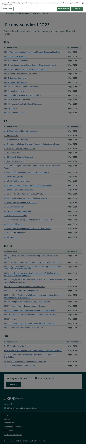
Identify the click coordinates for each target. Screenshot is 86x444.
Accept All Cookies (63, 7)
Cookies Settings (7, 7)
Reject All (77, 7)
